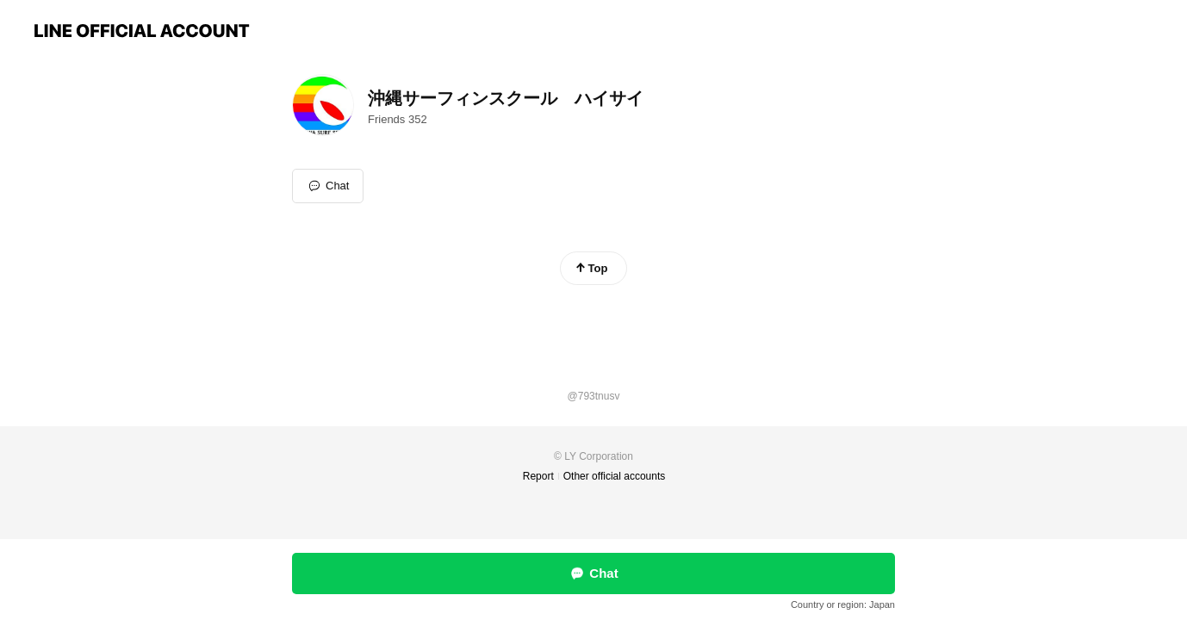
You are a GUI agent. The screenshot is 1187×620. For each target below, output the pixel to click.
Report (538, 476)
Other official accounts (614, 476)
